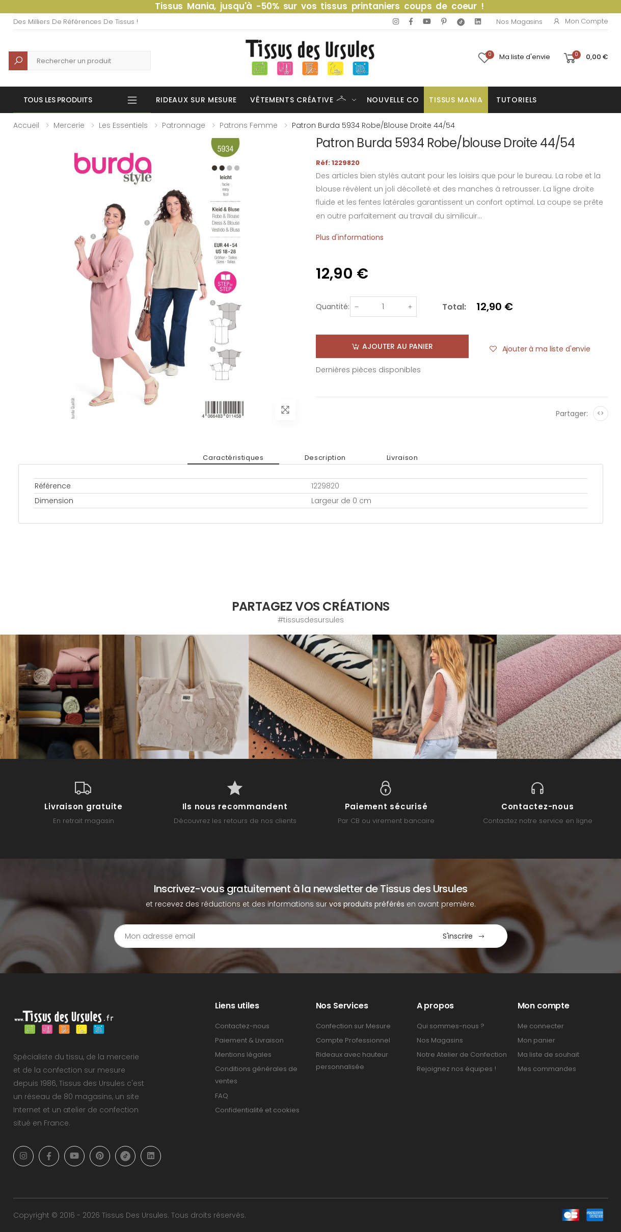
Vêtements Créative (298, 98)
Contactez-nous (242, 1026)
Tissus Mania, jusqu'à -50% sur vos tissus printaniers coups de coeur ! (319, 6)
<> (600, 413)
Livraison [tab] (402, 457)
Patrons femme (249, 125)
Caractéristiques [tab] (233, 457)
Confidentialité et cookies (257, 1110)
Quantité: (332, 307)
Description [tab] (325, 457)
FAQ (221, 1096)
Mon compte (580, 21)
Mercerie (69, 125)
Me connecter (541, 1026)
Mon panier (536, 1040)
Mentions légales (243, 1054)
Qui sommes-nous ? (450, 1026)
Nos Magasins (519, 21)
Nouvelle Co (393, 100)
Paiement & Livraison (249, 1040)
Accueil (26, 125)
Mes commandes (547, 1069)
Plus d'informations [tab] (350, 237)
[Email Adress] (267, 936)
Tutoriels (516, 100)
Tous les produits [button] (58, 100)
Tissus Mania (455, 100)
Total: (454, 307)
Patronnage (183, 125)
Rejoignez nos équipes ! (456, 1069)
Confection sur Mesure (353, 1026)
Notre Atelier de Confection (462, 1054)
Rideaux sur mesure (196, 100)
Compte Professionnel (353, 1040)
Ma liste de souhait (548, 1054)
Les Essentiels (123, 125)
